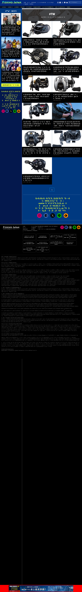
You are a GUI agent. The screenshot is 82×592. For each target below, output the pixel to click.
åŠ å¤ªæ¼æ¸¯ (67, 335)
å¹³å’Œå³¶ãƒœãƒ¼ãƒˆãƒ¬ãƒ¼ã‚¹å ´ (34, 338)
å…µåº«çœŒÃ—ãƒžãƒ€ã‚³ (48, 304)
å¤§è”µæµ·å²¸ (67, 338)
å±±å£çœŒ (32, 259)
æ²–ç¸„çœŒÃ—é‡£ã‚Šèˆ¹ (5, 282)
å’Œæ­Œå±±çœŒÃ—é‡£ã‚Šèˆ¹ (15, 281)
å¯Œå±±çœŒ (53, 257)
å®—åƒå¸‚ (61, 330)
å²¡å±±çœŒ (27, 259)
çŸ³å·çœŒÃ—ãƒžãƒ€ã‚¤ (5, 301)
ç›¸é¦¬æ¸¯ (55, 337)
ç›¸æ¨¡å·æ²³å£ (26, 338)
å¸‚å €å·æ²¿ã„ (4, 272)
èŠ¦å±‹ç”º (41, 329)
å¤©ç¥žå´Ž (71, 340)
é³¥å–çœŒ (36, 259)
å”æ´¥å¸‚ (74, 326)
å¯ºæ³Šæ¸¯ (41, 271)
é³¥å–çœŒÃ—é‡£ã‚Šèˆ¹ (42, 282)
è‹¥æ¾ (71, 338)
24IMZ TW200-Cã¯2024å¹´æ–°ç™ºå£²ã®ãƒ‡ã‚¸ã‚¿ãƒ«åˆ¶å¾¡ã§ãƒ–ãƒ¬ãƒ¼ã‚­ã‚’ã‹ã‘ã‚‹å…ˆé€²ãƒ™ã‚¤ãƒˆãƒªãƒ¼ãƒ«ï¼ (36, 42)
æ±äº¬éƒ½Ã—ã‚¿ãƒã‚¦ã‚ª (31, 297)
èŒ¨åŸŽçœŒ (43, 257)
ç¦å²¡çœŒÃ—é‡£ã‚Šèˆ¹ (66, 280)
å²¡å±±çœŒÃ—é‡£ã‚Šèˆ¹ (5, 284)
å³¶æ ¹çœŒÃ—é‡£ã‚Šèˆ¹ (24, 285)
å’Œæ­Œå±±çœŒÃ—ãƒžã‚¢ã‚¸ (6, 306)
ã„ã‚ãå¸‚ (3, 329)
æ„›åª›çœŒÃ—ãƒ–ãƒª (42, 310)
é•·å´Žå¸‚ (15, 325)
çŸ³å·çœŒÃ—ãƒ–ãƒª (61, 299)
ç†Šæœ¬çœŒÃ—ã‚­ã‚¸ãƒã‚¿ (54, 314)
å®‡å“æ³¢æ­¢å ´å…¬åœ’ (54, 345)
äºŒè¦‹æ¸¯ (14, 338)
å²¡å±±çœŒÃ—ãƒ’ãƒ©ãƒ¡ (65, 306)
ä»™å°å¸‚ (59, 329)
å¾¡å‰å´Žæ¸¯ (35, 342)
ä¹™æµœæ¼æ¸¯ (46, 271)
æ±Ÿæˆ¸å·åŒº (61, 265)
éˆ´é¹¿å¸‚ (26, 329)
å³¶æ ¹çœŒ (41, 259)
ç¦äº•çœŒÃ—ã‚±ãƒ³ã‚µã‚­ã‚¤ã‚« (15, 301)
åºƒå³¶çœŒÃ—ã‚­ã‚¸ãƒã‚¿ (13, 308)
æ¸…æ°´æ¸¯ (52, 337)
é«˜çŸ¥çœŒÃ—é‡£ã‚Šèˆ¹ (23, 284)
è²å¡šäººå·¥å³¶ (50, 335)
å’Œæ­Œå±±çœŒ (13, 259)
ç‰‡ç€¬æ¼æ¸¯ (4, 346)
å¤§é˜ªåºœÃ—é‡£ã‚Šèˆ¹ (71, 281)
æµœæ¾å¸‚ (19, 325)
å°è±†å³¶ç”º (27, 326)
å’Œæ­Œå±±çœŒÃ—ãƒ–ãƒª (67, 304)
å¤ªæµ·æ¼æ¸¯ (37, 272)
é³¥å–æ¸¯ (78, 342)
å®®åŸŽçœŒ (13, 257)
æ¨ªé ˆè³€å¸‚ (65, 326)
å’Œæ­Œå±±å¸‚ (27, 325)
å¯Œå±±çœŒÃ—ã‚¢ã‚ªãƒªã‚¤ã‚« (34, 299)
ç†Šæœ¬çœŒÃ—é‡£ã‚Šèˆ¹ (33, 284)
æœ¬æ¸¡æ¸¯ (58, 342)
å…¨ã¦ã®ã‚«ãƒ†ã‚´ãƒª (42, 2)
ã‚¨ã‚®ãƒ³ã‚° (17, 7)
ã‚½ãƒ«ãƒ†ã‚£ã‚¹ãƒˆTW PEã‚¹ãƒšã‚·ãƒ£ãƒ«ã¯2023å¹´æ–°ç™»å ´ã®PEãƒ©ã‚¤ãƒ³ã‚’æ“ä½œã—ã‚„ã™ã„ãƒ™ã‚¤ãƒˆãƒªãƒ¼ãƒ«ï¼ (67, 69)
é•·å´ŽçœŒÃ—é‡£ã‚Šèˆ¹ (61, 284)
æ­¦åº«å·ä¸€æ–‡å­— (32, 343)
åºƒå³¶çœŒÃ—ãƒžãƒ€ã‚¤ (74, 306)
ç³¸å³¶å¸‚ (7, 265)
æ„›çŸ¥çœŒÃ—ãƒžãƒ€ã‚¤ (5, 303)
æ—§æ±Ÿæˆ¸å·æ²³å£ (35, 337)
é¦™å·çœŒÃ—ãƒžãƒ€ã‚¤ (5, 310)
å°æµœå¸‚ (11, 265)
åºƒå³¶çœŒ (23, 259)
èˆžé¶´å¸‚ (55, 329)
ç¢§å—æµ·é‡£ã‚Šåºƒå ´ (60, 338)
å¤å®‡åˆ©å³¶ (27, 346)
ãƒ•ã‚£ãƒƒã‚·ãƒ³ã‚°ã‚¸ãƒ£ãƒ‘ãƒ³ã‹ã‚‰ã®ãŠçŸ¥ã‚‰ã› (48, 226)
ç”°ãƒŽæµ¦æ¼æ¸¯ (25, 343)
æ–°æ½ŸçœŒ (48, 257)
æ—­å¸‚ (27, 265)
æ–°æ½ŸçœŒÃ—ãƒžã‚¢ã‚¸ (24, 299)
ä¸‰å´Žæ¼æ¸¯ (32, 345)
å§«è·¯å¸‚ (59, 325)
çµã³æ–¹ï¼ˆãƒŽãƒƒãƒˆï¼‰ (48, 7)
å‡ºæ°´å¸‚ (75, 330)
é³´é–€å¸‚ (23, 325)
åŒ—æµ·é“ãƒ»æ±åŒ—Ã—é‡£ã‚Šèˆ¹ (63, 276)
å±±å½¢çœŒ (28, 319)
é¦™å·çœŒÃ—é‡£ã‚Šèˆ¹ (33, 285)
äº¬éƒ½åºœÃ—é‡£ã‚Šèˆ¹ (14, 282)
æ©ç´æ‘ (34, 329)
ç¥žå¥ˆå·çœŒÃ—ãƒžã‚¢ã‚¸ (50, 297)
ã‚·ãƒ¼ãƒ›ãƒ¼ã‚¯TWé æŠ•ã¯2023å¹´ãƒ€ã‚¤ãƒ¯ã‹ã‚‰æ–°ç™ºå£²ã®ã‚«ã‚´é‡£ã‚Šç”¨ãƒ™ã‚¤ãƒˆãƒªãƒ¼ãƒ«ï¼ (36, 96)
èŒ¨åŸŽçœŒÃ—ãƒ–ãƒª (24, 296)
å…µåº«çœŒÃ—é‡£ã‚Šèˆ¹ (34, 281)
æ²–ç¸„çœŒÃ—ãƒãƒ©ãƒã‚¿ (29, 315)
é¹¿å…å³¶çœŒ (4, 260)
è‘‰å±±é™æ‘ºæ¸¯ (26, 272)
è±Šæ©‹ (17, 345)
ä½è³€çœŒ (68, 290)
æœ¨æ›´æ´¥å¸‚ (48, 325)
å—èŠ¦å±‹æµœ (73, 337)
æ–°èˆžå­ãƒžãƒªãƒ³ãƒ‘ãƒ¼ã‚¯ (45, 337)
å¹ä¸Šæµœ (27, 345)
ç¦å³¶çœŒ (18, 257)
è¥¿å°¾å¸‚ (29, 329)
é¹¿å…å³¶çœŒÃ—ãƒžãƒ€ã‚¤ (64, 314)
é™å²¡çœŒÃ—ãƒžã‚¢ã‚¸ (62, 301)
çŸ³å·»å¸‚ (73, 325)
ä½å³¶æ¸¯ (9, 271)
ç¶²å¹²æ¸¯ (77, 345)
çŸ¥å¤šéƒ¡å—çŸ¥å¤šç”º (21, 265)
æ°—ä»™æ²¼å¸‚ (7, 330)
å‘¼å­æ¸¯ (3, 340)
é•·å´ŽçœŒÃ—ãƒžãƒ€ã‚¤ (5, 314)
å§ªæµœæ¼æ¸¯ (55, 272)
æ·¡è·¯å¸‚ (62, 325)
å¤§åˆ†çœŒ (77, 259)
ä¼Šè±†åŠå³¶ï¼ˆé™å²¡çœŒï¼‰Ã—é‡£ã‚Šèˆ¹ (30, 278)
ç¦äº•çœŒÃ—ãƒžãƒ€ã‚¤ (25, 301)
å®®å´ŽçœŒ (18, 321)
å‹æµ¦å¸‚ (33, 327)
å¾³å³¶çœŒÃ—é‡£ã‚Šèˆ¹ (42, 284)
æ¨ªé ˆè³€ (62, 342)
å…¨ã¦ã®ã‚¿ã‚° (50, 2)
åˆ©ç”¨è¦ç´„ (40, 227)
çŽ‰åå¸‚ (45, 330)
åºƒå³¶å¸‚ (34, 265)
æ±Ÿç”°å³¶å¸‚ (43, 326)
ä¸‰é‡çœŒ (76, 257)
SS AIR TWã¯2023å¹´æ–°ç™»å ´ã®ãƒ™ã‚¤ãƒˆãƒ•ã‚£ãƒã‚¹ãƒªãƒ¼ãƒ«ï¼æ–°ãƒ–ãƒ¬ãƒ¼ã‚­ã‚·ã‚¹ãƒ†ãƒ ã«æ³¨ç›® (36, 124)
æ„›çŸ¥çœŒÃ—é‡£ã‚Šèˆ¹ (43, 281)
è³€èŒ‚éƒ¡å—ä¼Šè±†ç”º (76, 265)
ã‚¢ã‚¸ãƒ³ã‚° (23, 7)
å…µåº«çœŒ (8, 259)
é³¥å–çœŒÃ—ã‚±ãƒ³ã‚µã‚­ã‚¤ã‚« (17, 306)
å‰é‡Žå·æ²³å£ (58, 343)
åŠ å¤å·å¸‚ (56, 330)
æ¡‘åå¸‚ (20, 330)
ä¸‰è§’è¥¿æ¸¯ (64, 343)
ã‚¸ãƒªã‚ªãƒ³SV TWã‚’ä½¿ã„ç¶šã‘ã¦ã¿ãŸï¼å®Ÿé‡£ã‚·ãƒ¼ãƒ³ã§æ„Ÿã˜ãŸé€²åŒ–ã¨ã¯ (66, 96)
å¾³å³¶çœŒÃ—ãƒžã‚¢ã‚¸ (60, 308)
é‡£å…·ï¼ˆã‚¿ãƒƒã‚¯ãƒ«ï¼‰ (60, 7)
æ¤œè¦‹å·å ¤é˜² (76, 340)
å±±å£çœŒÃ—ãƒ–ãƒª (43, 308)
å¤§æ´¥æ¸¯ (3, 337)
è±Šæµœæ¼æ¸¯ (44, 335)
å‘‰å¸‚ (11, 326)
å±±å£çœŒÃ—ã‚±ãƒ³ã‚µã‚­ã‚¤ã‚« (23, 308)
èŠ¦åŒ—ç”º (62, 327)
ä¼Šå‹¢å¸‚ (24, 327)
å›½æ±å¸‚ (18, 331)
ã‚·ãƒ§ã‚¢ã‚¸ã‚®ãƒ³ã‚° (37, 7)
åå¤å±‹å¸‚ (15, 326)
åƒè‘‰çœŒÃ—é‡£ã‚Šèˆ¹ (48, 280)
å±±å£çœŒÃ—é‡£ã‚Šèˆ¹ (61, 282)
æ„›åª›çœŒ (59, 259)
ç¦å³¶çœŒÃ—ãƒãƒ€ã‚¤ (5, 296)
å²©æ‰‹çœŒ (8, 257)
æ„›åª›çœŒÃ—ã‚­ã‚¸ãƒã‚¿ (50, 310)
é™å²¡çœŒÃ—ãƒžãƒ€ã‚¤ (45, 301)
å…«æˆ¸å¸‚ (52, 329)
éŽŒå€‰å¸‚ (31, 265)
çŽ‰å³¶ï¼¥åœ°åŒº (76, 338)
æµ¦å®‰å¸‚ (78, 326)
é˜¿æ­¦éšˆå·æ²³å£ (29, 342)
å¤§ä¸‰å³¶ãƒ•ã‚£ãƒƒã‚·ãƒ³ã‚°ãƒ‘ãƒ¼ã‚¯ (65, 345)
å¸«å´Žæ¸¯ (8, 342)
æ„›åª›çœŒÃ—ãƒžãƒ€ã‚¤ (34, 310)
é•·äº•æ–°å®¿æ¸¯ (66, 271)
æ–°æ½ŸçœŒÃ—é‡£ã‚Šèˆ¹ (61, 281)
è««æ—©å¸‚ (3, 331)
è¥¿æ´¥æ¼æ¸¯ (65, 272)
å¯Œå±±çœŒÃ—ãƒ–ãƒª (53, 299)
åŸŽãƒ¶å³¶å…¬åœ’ (22, 345)
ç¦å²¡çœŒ (63, 259)
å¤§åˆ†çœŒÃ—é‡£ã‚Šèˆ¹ (42, 285)
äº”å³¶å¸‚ (36, 327)
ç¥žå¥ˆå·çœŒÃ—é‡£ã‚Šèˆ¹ (38, 280)
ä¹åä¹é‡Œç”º (54, 325)
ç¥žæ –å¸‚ (69, 265)
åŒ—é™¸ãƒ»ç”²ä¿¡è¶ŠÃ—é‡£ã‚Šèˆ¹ (30, 276)
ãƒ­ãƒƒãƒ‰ (68, 7)
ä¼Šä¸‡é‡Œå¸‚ (3, 327)
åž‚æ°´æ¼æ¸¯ (41, 342)
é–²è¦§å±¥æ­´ (26, 4)
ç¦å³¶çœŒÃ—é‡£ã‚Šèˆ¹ (15, 285)
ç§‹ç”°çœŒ (18, 319)
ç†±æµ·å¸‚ (42, 265)
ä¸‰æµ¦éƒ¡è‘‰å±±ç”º (8, 266)
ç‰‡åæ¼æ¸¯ (49, 272)
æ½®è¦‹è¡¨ (32, 4)
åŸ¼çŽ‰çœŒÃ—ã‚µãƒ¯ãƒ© (42, 296)
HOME (25, 2)
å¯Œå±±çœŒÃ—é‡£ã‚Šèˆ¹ (70, 284)
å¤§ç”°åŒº (66, 265)
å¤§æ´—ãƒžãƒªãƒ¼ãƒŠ (44, 338)
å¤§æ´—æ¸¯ (31, 272)
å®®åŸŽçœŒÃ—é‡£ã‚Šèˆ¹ (24, 282)
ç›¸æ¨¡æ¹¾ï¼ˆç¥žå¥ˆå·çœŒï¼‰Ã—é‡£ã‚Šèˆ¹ (28, 277)
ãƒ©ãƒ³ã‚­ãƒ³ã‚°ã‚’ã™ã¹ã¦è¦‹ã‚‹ (11, 85)
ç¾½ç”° (35, 340)
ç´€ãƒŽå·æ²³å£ (33, 346)
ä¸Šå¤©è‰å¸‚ (53, 327)
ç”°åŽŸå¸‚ (8, 329)
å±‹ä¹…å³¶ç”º (24, 330)
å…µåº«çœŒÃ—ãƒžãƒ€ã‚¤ (39, 304)
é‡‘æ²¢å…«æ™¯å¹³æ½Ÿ (59, 271)
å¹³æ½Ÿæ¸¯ (9, 272)
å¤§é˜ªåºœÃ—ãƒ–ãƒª (22, 304)
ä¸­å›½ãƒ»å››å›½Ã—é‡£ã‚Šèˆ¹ (41, 276)
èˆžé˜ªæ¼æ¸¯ (35, 335)
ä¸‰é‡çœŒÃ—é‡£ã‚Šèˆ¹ (33, 282)
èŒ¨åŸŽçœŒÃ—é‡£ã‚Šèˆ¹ (75, 280)
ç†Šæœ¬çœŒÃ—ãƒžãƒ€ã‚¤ (35, 314)
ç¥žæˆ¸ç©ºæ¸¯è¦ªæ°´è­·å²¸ (50, 343)
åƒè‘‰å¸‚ (23, 329)
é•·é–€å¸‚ (74, 327)
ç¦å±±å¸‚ (58, 326)
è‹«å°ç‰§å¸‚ (40, 330)
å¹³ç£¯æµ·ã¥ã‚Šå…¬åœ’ (21, 342)
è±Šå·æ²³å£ (61, 340)
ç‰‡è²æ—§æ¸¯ (72, 271)
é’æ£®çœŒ (8, 319)
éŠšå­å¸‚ (19, 266)
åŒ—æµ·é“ (3, 257)
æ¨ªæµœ (39, 335)
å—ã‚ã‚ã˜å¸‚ (13, 331)
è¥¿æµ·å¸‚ (66, 329)
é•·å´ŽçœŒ (68, 259)
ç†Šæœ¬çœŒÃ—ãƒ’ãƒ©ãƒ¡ (44, 314)
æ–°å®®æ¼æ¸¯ (70, 343)
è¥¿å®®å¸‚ (65, 330)
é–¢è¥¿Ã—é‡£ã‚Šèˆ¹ (12, 276)
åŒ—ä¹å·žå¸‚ (3, 265)
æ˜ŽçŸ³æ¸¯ (14, 271)
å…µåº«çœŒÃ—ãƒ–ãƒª (30, 304)
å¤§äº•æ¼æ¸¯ (42, 272)
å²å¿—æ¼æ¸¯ (4, 271)
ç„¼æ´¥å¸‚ (19, 329)
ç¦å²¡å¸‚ (15, 265)
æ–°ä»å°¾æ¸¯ (10, 346)
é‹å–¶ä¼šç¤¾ (34, 230)
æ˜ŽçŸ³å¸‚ (3, 325)
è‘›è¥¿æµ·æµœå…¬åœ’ (74, 335)
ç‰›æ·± (48, 345)
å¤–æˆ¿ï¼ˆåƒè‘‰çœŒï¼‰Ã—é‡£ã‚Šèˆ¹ (43, 277)
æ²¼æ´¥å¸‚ (47, 326)
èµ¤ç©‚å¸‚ (35, 330)
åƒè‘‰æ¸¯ (13, 345)
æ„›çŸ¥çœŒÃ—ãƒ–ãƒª (70, 301)
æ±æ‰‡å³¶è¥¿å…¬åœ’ (61, 337)
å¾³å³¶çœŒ (55, 259)
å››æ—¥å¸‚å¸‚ (36, 326)
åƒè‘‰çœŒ (38, 257)
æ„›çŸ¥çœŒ (67, 257)
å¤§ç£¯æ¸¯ (37, 343)
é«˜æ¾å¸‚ (3, 330)
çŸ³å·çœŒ (58, 257)
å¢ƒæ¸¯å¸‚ (22, 266)
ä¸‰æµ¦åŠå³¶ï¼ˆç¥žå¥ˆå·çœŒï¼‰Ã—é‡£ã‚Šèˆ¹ (10, 277)
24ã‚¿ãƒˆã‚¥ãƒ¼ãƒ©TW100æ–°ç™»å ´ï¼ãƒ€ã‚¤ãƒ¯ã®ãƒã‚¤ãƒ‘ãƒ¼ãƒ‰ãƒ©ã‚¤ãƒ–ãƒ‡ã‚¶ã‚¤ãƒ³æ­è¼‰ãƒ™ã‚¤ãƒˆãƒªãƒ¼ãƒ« (37, 69)
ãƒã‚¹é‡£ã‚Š (29, 7)
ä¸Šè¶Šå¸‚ (68, 330)
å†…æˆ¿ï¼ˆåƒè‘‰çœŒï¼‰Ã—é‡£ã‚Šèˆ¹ (8, 280)
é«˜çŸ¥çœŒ (46, 259)
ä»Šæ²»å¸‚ (40, 327)
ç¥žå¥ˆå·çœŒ (28, 257)
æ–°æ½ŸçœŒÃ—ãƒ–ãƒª (15, 299)
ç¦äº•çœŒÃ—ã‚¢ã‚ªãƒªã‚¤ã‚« (35, 301)
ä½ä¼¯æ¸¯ (15, 343)
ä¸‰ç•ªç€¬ (21, 335)
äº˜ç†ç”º (78, 327)
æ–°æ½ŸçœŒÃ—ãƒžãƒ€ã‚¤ (6, 299)
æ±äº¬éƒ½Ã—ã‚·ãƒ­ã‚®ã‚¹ (41, 297)
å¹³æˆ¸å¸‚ (69, 325)
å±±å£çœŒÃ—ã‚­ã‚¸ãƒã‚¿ (34, 308)
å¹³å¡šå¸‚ (16, 266)
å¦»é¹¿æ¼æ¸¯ (38, 345)
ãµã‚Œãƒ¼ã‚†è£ (30, 340)
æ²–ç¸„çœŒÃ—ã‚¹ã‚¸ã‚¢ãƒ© (18, 315)
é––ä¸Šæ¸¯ (24, 337)
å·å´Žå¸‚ (71, 330)
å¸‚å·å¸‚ (16, 330)
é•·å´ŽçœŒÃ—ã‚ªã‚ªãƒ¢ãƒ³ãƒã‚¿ (24, 314)
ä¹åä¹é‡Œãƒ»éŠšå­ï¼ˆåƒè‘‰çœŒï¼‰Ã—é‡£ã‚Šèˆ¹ (64, 278)
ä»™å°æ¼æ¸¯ (42, 343)
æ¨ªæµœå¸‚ (66, 325)
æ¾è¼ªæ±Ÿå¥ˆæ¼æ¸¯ (30, 271)
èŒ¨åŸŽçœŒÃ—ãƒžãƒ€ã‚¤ (15, 296)
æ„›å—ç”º (58, 327)
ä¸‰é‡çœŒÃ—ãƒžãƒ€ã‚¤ (33, 303)
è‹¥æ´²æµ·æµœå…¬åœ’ (5, 335)
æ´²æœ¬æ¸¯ (9, 345)
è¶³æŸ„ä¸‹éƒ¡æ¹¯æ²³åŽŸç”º (53, 265)
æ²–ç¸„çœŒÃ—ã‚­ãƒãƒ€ (38, 315)
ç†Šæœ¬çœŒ (72, 259)
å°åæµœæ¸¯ (57, 335)
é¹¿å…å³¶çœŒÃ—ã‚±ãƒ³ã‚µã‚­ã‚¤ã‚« (7, 315)
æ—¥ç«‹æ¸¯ (38, 340)
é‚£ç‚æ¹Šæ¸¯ (19, 272)
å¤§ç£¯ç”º (70, 327)
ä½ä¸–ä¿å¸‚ (70, 326)
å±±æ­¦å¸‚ (2, 266)
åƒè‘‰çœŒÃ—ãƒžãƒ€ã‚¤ (72, 296)
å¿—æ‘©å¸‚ (20, 326)
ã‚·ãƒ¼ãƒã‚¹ (10, 7)
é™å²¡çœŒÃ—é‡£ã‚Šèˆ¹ (57, 280)
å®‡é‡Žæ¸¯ (62, 335)
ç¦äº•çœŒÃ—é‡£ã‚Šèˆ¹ (25, 281)
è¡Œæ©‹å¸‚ (48, 329)
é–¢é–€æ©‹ (67, 340)
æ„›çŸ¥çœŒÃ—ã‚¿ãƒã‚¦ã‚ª (15, 303)
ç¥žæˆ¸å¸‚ (76, 325)
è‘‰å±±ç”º (75, 329)
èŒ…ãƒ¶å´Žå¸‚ (14, 327)
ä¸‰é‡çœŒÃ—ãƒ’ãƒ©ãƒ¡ (42, 303)
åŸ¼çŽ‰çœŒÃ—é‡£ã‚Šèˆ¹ (71, 282)
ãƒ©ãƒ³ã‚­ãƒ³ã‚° (33, 2)
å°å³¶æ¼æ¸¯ (76, 343)
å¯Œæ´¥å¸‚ (35, 325)
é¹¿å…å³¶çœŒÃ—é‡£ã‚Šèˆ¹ (52, 284)
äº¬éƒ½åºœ (19, 259)
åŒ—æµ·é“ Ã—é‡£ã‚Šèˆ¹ (52, 282)
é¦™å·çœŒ (50, 259)
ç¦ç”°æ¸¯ (20, 337)
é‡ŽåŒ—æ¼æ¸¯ (20, 338)
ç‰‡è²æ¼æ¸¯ (9, 338)
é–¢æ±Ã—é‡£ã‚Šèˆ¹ (5, 276)
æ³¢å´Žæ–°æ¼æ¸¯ (51, 338)
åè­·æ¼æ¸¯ (4, 342)
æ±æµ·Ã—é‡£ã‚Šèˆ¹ (20, 276)
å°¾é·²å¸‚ (52, 330)
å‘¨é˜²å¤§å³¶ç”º (11, 325)
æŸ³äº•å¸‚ (48, 330)
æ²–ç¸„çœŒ (9, 260)
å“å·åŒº (47, 265)
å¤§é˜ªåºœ (3, 259)
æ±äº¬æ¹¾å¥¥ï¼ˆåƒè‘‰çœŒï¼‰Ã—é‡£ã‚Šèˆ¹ (24, 280)
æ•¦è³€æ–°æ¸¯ (53, 342)
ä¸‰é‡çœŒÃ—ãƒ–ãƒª (24, 303)
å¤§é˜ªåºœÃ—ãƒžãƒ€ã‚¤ (5, 304)
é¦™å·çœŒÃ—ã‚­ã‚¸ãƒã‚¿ (25, 310)
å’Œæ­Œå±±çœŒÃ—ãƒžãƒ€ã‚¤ (58, 304)
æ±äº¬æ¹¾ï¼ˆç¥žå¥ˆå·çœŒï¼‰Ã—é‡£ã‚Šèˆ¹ (59, 277)
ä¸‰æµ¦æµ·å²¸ (3, 338)
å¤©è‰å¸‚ (66, 327)
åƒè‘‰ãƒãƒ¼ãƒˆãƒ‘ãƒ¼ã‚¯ (54, 340)
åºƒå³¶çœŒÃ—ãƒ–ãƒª (5, 308)
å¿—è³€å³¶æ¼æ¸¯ (16, 346)
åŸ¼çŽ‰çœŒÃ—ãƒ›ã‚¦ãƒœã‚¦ (62, 296)
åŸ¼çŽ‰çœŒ (33, 257)
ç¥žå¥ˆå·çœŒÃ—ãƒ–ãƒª (69, 297)
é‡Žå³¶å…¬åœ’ (8, 337)
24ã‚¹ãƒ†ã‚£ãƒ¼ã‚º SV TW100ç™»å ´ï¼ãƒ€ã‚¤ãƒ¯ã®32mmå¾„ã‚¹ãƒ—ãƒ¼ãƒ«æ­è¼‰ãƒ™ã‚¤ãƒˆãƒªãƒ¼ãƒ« (67, 42)
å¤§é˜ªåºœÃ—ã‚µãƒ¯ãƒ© (14, 304)
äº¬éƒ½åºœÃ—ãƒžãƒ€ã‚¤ (70, 303)
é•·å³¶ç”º (55, 326)
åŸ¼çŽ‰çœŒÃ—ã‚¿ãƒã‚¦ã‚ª (52, 296)
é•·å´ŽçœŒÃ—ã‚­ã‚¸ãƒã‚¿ (14, 314)
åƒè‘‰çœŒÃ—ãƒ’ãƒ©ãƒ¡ (5, 297)
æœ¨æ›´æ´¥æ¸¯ (4, 345)
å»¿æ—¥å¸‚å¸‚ (13, 330)
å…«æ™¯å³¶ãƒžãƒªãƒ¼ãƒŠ (16, 340)
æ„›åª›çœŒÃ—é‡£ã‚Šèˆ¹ (14, 284)
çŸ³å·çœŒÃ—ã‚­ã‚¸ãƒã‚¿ (70, 299)
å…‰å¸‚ (45, 329)
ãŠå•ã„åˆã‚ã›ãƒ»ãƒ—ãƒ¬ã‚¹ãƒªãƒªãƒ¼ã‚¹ (47, 229)
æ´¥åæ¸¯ (19, 343)
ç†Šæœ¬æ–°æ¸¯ (44, 345)
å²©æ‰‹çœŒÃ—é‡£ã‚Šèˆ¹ (6, 285)
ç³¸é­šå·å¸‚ (32, 330)
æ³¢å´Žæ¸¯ (61, 272)
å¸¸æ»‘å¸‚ (39, 326)
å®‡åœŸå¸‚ (7, 331)
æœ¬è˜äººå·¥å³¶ (48, 346)
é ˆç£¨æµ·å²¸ (29, 337)
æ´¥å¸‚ (62, 326)
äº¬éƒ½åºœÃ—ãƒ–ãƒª (61, 303)
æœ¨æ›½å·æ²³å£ (8, 340)
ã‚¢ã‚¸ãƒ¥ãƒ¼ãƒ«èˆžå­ (14, 337)
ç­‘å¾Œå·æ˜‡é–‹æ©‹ (71, 342)
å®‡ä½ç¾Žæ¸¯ (23, 271)
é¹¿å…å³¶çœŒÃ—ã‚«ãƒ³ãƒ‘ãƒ (75, 314)
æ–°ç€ (28, 2)
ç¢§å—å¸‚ (63, 329)
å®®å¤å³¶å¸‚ (9, 327)
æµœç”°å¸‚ (48, 327)
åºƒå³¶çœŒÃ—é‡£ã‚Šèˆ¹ (52, 281)
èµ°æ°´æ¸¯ (18, 271)
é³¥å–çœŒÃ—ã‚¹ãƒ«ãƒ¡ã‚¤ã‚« (28, 306)
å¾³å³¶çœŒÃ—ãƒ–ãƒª (51, 308)
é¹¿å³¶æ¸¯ (25, 335)
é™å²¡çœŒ (72, 257)
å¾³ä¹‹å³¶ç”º (71, 329)
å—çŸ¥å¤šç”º (29, 327)
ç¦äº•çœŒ (63, 257)
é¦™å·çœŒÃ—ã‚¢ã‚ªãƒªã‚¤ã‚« (15, 310)
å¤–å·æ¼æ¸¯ (14, 272)
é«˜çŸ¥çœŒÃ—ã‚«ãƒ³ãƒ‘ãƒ (60, 310)
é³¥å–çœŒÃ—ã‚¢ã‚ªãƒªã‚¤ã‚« (39, 306)
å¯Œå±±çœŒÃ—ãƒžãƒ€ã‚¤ (44, 299)
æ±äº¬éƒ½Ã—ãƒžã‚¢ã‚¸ (23, 297)
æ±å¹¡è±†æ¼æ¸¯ (4, 343)
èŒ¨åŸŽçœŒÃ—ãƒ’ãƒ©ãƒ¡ (32, 296)
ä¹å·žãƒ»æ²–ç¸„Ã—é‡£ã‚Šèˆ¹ (51, 276)
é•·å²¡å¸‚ (13, 266)
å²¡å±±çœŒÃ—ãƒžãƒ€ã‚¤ (57, 306)
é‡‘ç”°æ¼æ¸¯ (52, 271)
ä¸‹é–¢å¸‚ (38, 325)
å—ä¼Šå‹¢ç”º (19, 327)
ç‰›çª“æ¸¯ (66, 342)
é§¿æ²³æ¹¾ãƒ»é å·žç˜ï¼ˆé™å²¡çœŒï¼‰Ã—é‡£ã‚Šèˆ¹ (11, 278)
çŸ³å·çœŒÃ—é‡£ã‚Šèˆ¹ (51, 285)
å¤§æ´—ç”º (44, 327)
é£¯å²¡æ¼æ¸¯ (23, 340)
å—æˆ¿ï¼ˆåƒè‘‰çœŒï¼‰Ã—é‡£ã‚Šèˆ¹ (46, 278)
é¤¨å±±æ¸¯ (74, 345)
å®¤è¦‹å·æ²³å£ (47, 342)
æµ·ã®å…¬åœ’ (13, 342)
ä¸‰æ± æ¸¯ (68, 337)
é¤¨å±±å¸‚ (31, 326)
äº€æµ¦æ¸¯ (22, 346)
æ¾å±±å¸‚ (52, 326)
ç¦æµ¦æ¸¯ (37, 271)
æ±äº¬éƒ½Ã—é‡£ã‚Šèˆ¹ (5, 281)
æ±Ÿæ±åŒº (38, 265)
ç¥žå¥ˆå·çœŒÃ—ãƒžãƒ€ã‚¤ (60, 297)
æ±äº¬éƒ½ (23, 257)
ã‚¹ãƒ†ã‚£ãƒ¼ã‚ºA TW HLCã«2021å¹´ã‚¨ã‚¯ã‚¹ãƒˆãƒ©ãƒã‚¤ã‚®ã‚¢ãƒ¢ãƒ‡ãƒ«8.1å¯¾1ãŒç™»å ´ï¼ (36, 178)
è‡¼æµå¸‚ (15, 329)
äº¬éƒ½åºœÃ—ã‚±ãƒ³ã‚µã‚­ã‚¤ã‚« (52, 303)
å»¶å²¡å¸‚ (2, 326)
